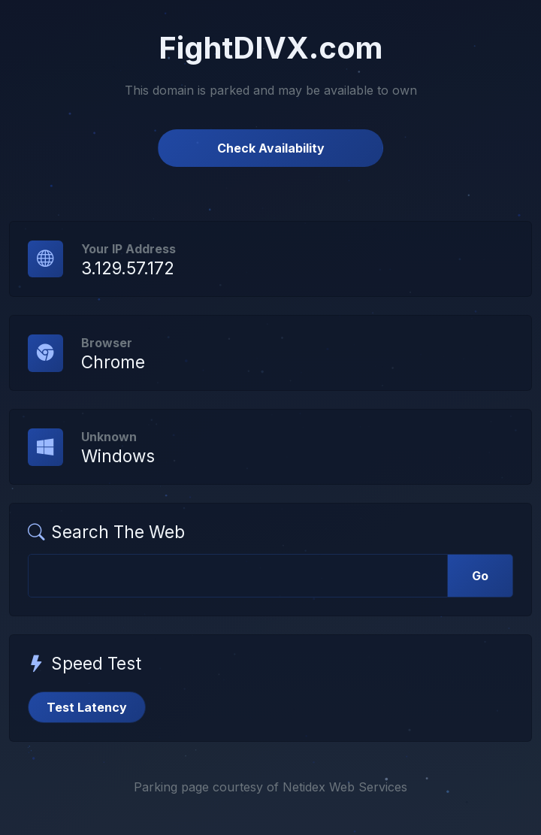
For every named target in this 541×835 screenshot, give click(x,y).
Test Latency (87, 707)
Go (480, 575)
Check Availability (271, 148)
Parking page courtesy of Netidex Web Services (270, 786)
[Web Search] (238, 576)
